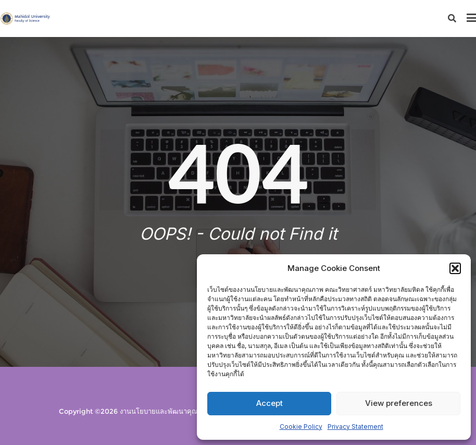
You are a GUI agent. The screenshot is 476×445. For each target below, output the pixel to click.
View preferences (398, 403)
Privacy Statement (355, 426)
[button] (455, 268)
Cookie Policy (301, 426)
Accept (269, 403)
